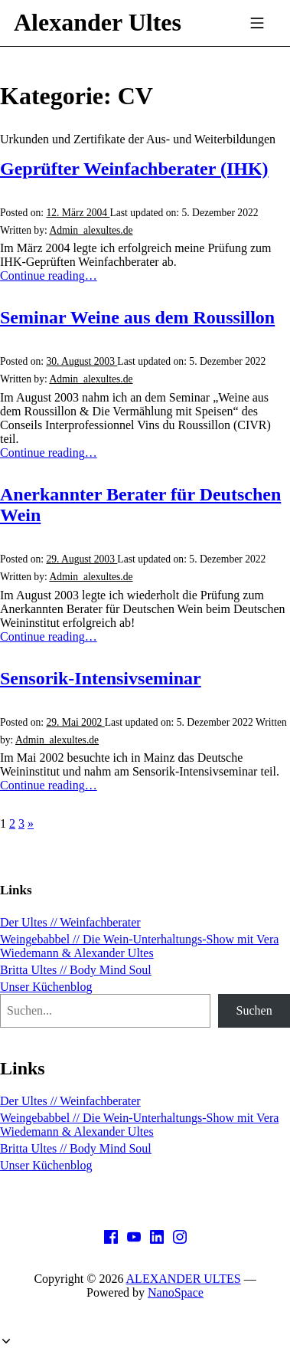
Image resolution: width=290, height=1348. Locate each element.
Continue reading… (48, 275)
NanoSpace (176, 1292)
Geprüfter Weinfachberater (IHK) (134, 169)
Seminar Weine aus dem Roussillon (137, 317)
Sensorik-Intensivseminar (100, 678)
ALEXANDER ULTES (183, 1278)
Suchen (254, 1010)
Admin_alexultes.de (90, 230)
